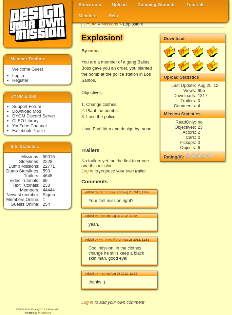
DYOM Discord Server (33, 115)
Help (113, 15)
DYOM (89, 23)
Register (20, 80)
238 (46, 185)
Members (88, 15)
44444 (49, 189)
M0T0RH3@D (108, 192)
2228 (47, 161)
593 (46, 170)
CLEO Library (25, 120)
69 (45, 180)
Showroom (90, 4)
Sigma (49, 194)
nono (93, 50)
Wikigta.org (44, 312)
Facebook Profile (28, 130)
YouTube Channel (29, 125)
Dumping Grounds (157, 4)
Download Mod (26, 111)
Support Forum (26, 106)
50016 (49, 156)
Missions (109, 23)
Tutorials (196, 4)
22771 (49, 166)
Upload (119, 4)
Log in (87, 170)
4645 (47, 175)
